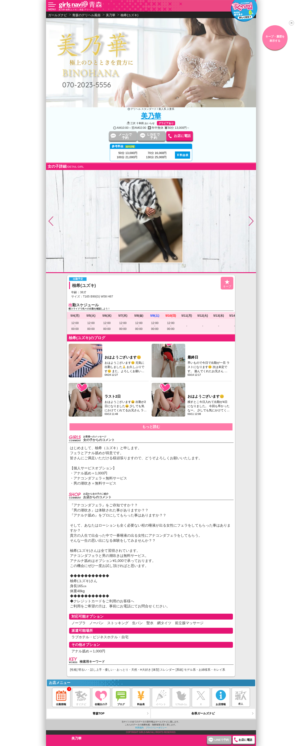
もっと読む (151, 427)
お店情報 (221, 697)
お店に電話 (182, 136)
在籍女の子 (101, 697)
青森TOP (99, 713)
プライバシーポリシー (156, 727)
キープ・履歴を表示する (275, 38)
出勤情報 (61, 697)
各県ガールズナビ (203, 713)
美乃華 (151, 116)
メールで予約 (125, 136)
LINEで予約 (153, 136)
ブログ (121, 697)
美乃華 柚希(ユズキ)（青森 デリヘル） (77, 9)
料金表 (184, 155)
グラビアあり (166, 123)
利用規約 (139, 727)
